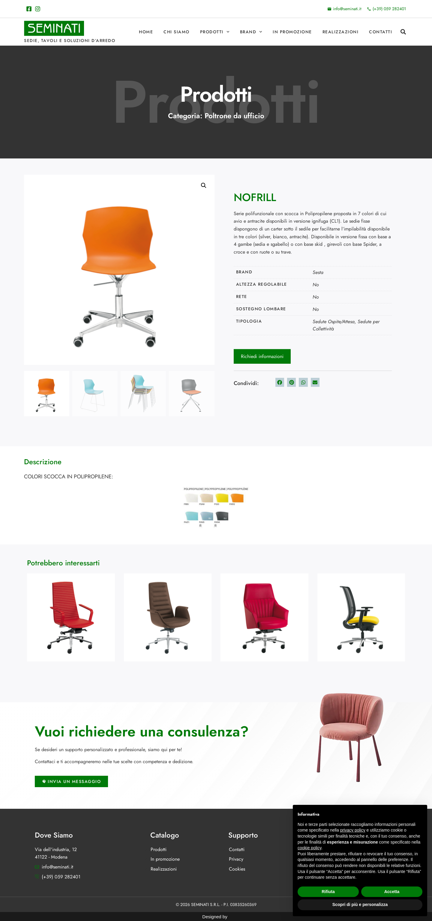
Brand (251, 31)
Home (146, 32)
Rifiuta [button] (328, 891)
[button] (403, 32)
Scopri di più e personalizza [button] (360, 904)
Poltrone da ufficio (234, 115)
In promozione (292, 32)
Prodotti (215, 31)
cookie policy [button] (309, 847)
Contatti (380, 32)
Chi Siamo (177, 32)
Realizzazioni (340, 32)
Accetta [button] (392, 891)
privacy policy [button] (352, 830)
